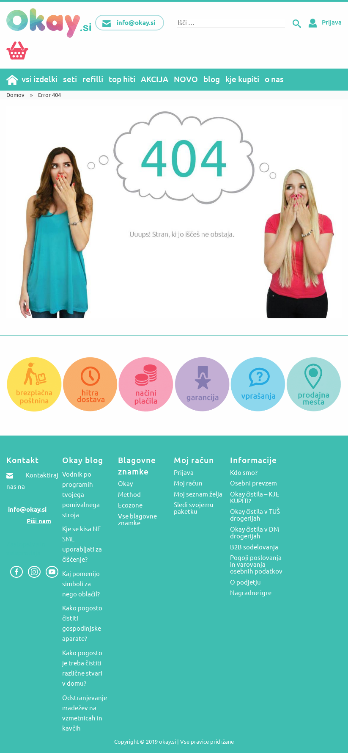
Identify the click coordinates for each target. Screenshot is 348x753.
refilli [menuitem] (92, 79)
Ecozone (130, 505)
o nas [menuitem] (274, 79)
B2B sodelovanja (254, 547)
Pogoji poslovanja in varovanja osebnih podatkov (256, 564)
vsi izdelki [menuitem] (40, 79)
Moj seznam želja (198, 494)
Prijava (323, 22)
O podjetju (245, 582)
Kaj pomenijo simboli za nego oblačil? (81, 584)
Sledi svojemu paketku (194, 508)
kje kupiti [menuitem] (242, 79)
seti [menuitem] (70, 79)
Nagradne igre (250, 593)
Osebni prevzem (253, 483)
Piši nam (39, 520)
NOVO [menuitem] (186, 79)
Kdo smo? (244, 472)
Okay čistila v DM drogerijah (254, 533)
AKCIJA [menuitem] (154, 79)
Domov (15, 95)
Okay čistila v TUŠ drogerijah (255, 515)
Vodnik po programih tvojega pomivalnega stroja (81, 495)
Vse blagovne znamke (137, 520)
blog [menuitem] (211, 79)
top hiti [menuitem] (122, 79)
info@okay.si (27, 509)
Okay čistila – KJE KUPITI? (254, 498)
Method (129, 494)
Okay (125, 483)
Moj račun (188, 483)
